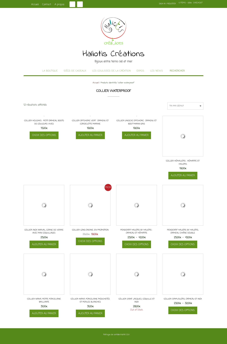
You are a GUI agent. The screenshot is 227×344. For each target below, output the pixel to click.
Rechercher (177, 71)
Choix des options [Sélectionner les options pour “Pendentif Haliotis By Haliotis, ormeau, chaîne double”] (183, 244)
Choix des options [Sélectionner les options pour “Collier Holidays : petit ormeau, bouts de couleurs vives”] (44, 135)
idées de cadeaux (75, 71)
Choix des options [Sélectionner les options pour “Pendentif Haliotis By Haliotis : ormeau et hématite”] (136, 244)
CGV (128, 334)
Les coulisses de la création (111, 71)
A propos (59, 4)
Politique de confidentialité (114, 334)
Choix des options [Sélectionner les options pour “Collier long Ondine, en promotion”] (90, 241)
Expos (140, 71)
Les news (156, 71)
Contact (46, 4)
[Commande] (185, 106)
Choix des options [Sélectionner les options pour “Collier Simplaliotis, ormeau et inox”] (183, 310)
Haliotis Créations (114, 54)
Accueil (35, 4)
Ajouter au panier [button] (90, 135)
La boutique (50, 71)
